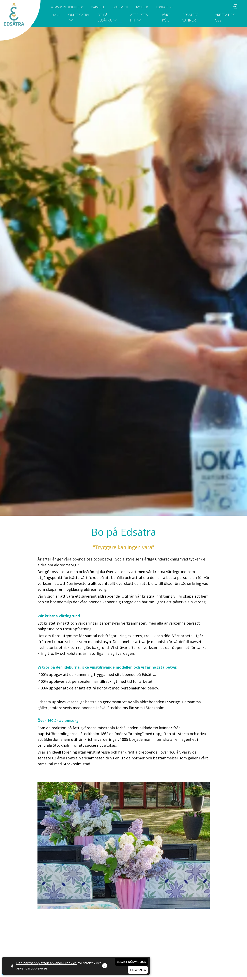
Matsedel (98, 7)
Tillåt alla (138, 970)
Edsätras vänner (190, 17)
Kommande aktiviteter (67, 7)
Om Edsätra (78, 17)
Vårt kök (166, 17)
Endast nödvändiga (131, 962)
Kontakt (164, 7)
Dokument (120, 7)
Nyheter (142, 7)
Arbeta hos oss (225, 17)
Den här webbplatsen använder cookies (46, 963)
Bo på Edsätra (107, 17)
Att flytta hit (139, 17)
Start (55, 15)
